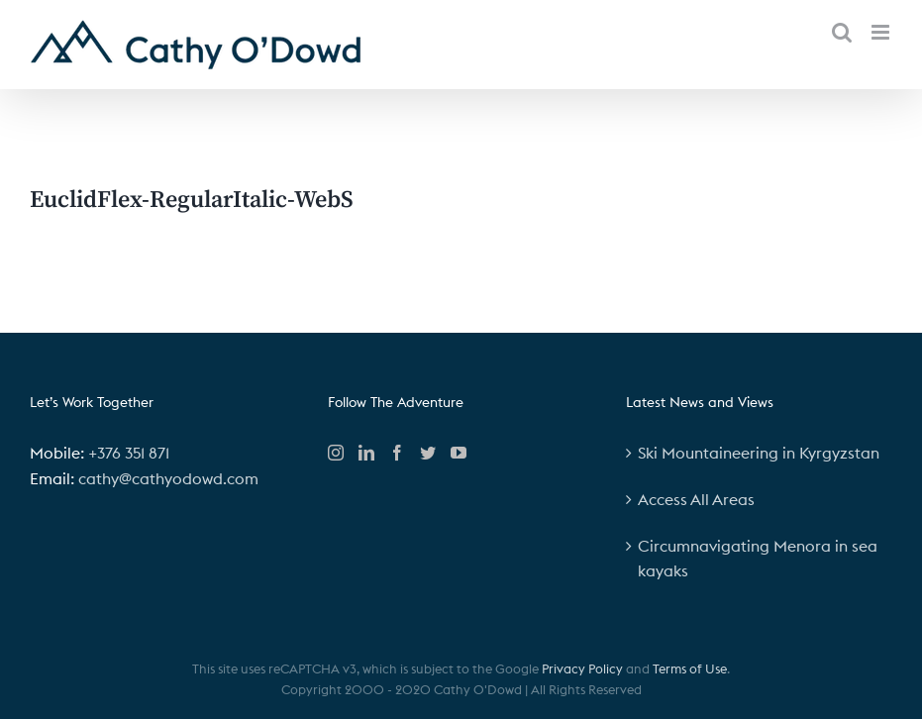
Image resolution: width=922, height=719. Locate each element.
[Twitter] (428, 453)
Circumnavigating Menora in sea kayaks (757, 558)
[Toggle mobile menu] (881, 32)
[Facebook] (397, 453)
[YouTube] (458, 453)
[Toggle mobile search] (842, 32)
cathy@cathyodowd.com (168, 478)
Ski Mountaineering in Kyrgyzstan (758, 452)
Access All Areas (696, 499)
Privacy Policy (582, 668)
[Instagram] (336, 453)
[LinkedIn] (366, 453)
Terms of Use (690, 668)
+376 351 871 (128, 452)
